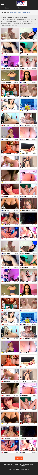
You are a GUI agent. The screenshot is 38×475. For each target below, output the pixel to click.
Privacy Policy (17, 464)
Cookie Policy (16, 466)
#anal (28, 12)
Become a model (8, 464)
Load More (19, 458)
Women (7, 8)
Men (19, 8)
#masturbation (22, 12)
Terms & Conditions (27, 464)
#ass (15, 12)
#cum (11, 12)
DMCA (23, 466)
